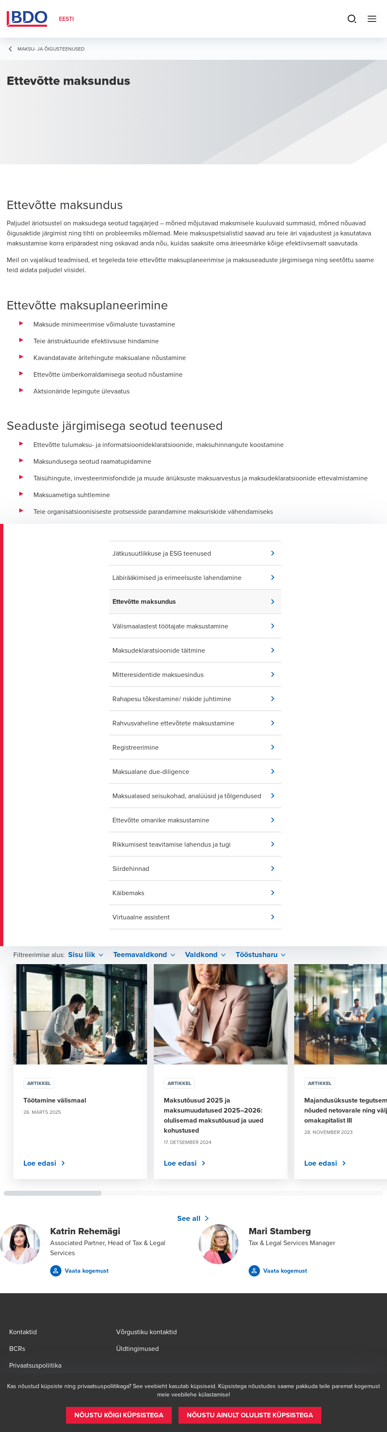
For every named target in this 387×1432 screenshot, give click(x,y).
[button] (196, 553)
